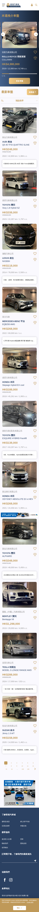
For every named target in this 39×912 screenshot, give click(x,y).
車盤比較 (23, 826)
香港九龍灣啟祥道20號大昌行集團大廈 (15, 895)
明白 (18, 908)
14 (11, 769)
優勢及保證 (6, 821)
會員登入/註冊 (7, 839)
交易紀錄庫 (6, 826)
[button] (36, 34)
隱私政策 (23, 843)
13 (6, 769)
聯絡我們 (5, 843)
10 (22, 766)
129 (23, 769)
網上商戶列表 (25, 821)
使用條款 (5, 847)
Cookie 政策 (30, 902)
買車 (21, 839)
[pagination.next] (34, 769)
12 (33, 766)
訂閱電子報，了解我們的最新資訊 (16, 854)
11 (27, 766)
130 (28, 769)
